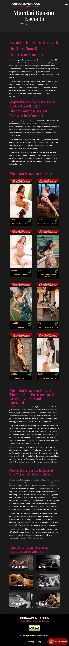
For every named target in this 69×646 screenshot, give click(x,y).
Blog (39, 641)
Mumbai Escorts (21, 378)
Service (43, 604)
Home (22, 24)
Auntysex (21, 327)
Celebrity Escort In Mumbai (48, 327)
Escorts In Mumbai (21, 275)
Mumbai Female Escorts (48, 378)
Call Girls (18, 585)
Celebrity (18, 604)
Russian (43, 585)
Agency (43, 566)
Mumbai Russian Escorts (21, 224)
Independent (20, 566)
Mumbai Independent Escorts (48, 276)
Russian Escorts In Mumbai (48, 224)
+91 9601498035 (61, 641)
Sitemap (31, 641)
